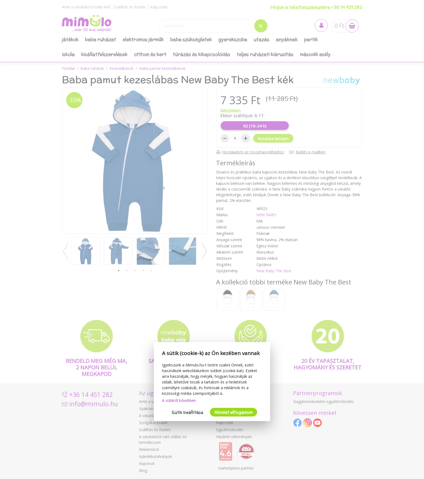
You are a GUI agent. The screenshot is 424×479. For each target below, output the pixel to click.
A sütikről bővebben (179, 400)
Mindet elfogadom (233, 412)
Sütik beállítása (187, 412)
